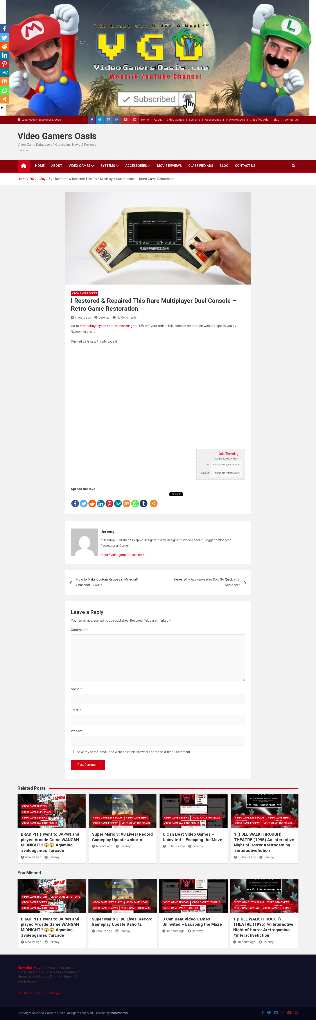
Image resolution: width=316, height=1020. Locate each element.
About (158, 119)
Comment (79, 630)
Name (76, 689)
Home (145, 119)
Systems (194, 119)
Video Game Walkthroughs (39, 823)
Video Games (175, 119)
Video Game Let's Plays (37, 812)
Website (77, 731)
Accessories (213, 119)
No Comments (127, 317)
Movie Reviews (235, 119)
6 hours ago (31, 857)
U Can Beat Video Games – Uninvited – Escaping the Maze (192, 837)
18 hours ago (174, 846)
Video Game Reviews (84, 293)
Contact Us (291, 119)
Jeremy (101, 317)
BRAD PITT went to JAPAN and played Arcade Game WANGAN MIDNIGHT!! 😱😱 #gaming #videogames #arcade (50, 842)
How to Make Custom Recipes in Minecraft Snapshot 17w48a (107, 582)
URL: (207, 464)
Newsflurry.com (31, 968)
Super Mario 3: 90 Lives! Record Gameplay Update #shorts (122, 837)
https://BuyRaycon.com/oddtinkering (106, 326)
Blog (276, 119)
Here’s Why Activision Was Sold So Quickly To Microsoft (207, 582)
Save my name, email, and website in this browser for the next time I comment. (134, 752)
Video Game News (137, 817)
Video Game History (34, 806)
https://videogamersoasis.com (123, 555)
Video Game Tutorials (136, 823)
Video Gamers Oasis (57, 136)
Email (76, 710)
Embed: (205, 473)
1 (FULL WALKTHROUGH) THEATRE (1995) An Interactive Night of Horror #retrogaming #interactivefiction (264, 842)
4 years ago (81, 317)
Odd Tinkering (228, 454)
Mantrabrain (119, 1013)
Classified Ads (259, 119)
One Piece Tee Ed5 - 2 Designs (39, 993)
